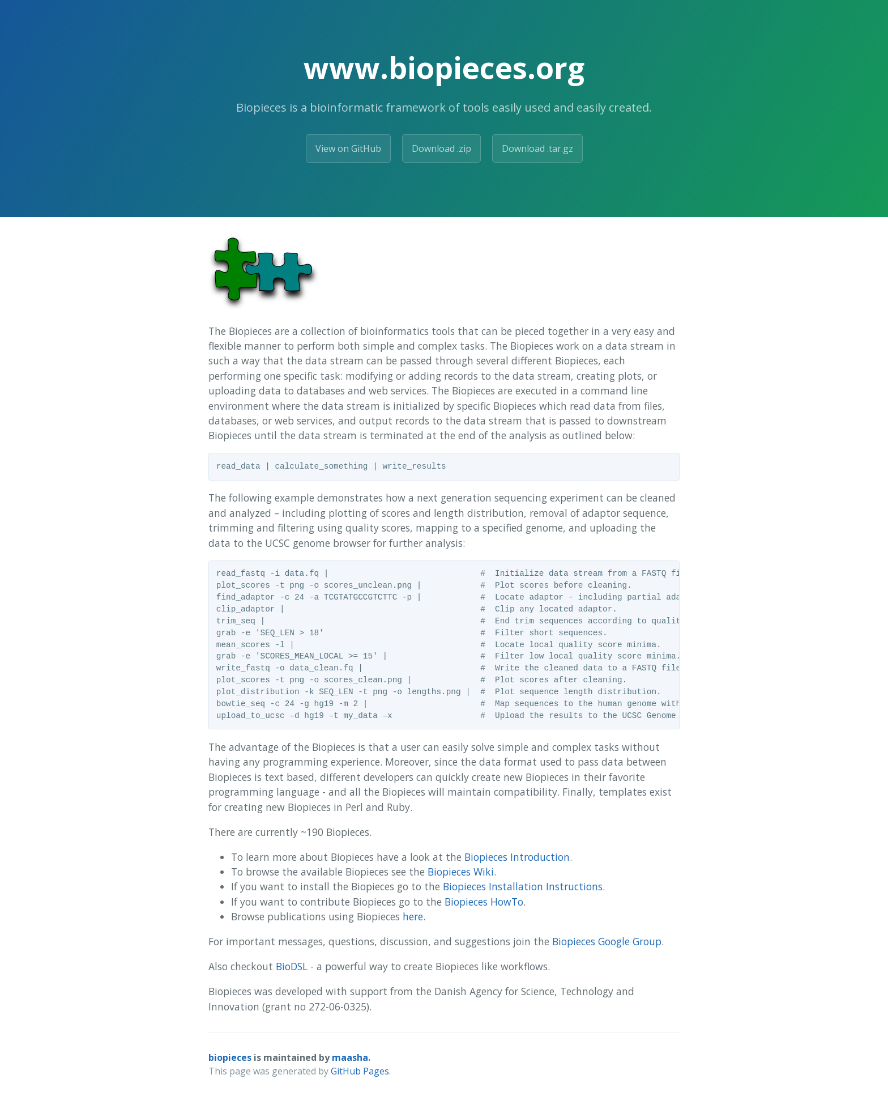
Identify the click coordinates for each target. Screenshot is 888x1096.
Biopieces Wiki (461, 871)
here (413, 916)
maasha (350, 1057)
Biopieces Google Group (606, 941)
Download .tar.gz (537, 148)
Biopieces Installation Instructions (523, 886)
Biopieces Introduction (517, 857)
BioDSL (292, 966)
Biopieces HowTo (484, 901)
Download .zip (441, 148)
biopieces (229, 1057)
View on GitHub (348, 148)
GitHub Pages (360, 1071)
